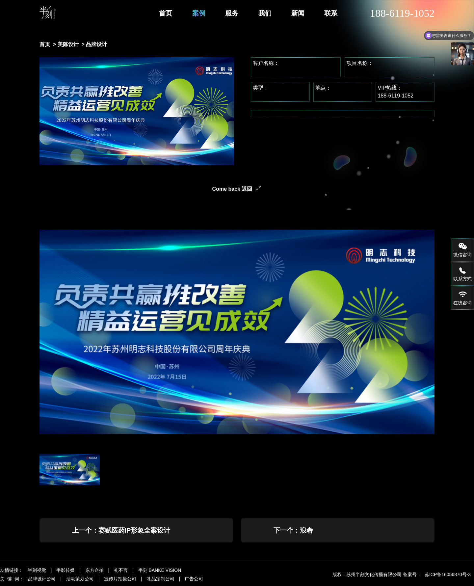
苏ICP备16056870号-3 (448, 576)
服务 (231, 13)
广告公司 (194, 580)
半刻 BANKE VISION (159, 572)
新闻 (297, 13)
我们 (265, 13)
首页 (165, 13)
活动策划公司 (80, 580)
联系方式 (462, 273)
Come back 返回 (232, 189)
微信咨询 (462, 249)
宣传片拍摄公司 (120, 580)
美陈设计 (68, 44)
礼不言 (121, 572)
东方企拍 (94, 572)
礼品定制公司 (160, 580)
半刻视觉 (37, 572)
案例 (198, 13)
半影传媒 (65, 572)
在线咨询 (462, 297)
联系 (330, 13)
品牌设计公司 (42, 580)
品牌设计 (96, 44)
